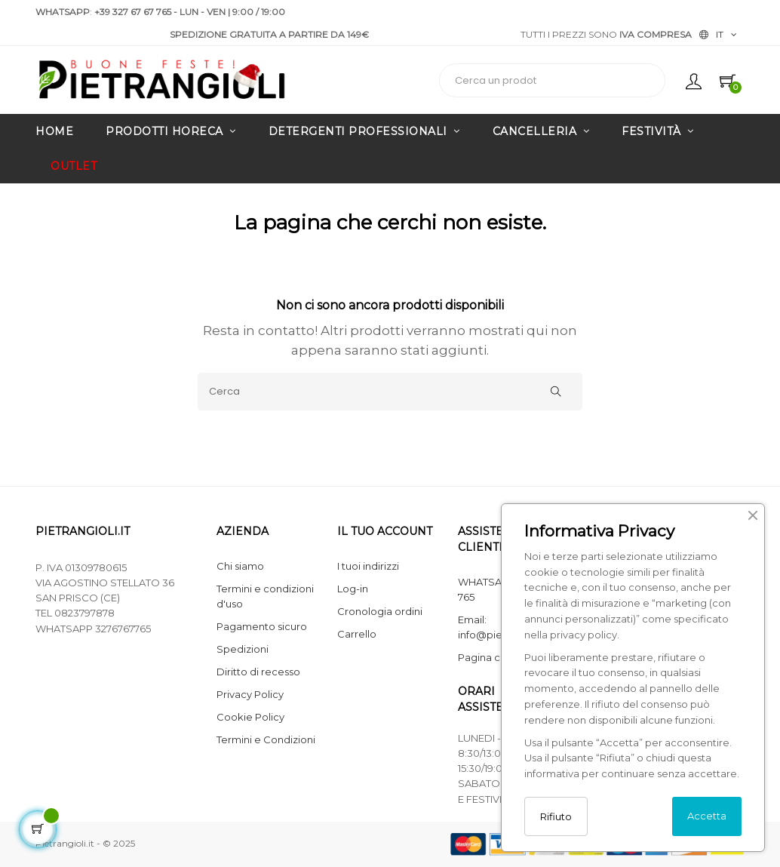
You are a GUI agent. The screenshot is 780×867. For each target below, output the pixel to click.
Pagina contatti (495, 657)
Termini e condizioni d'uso (265, 596)
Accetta (706, 816)
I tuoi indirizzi (368, 566)
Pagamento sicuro (261, 626)
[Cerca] (390, 392)
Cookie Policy (250, 717)
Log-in (352, 589)
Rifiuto (556, 816)
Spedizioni (242, 649)
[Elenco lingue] (718, 34)
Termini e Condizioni (265, 739)
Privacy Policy (250, 694)
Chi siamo (240, 566)
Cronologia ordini (379, 611)
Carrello (356, 634)
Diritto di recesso (258, 672)
